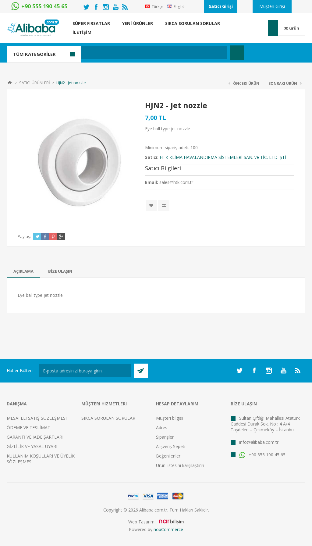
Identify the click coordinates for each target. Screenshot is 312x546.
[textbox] (127, 52)
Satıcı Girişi (221, 6)
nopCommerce (168, 529)
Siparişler (165, 437)
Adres (161, 427)
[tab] (23, 271)
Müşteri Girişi (272, 6)
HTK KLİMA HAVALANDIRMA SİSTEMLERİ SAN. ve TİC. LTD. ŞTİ (223, 157)
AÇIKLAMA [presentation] (23, 271)
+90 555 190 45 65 (262, 455)
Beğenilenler (168, 456)
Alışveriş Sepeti (170, 446)
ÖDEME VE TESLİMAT (28, 427)
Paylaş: (24, 236)
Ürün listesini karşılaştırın (180, 465)
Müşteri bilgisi (169, 418)
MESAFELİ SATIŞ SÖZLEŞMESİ (37, 418)
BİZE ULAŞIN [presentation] (60, 271)
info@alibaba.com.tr (258, 442)
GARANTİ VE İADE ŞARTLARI (35, 437)
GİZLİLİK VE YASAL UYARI (32, 446)
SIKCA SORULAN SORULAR (108, 418)
